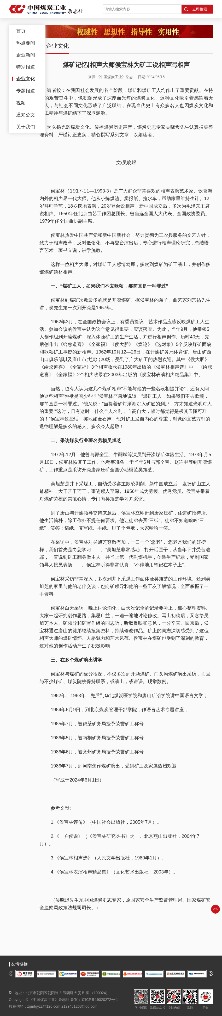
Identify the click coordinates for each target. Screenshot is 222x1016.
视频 (21, 103)
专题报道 (25, 91)
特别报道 (25, 67)
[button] (11, 973)
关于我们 (25, 126)
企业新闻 (25, 55)
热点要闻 (25, 43)
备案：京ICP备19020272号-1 (94, 1000)
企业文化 (25, 79)
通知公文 (25, 114)
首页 (21, 31)
